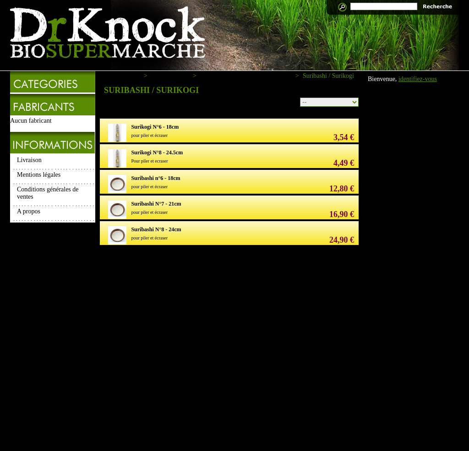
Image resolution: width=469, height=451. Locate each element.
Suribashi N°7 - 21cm (156, 204)
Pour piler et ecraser (149, 160)
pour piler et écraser (149, 135)
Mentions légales (38, 174)
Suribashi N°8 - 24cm (156, 229)
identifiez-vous (417, 79)
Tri (292, 101)
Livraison (29, 160)
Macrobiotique (170, 75)
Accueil (130, 75)
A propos (28, 211)
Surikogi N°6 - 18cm (155, 127)
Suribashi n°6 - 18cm (155, 178)
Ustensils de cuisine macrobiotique (245, 75)
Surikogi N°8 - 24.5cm (157, 152)
